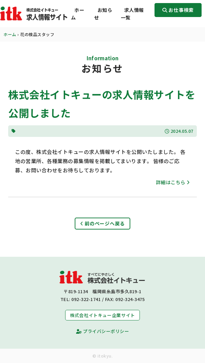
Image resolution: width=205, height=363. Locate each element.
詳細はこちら (173, 182)
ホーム (77, 13)
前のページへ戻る (102, 223)
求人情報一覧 (132, 13)
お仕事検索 (178, 9)
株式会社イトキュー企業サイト (102, 315)
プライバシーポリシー (102, 331)
